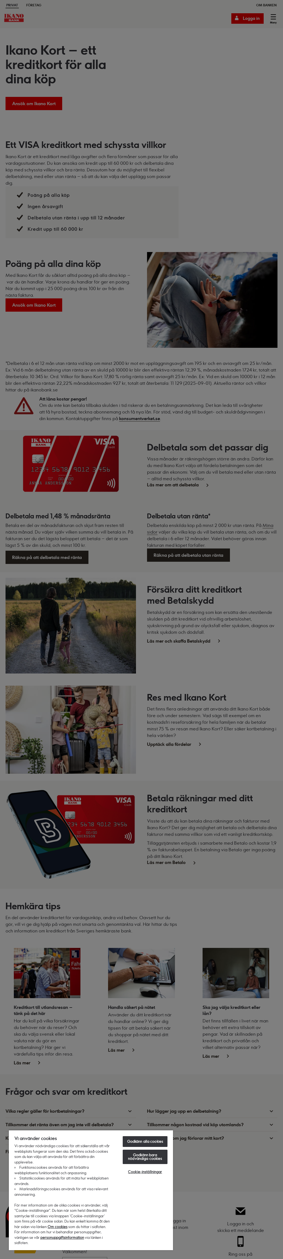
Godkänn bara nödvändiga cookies (145, 1157)
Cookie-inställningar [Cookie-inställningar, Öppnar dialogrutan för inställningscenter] (145, 1172)
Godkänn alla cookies (145, 1141)
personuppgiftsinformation (62, 1237)
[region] (91, 1190)
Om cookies (57, 1226)
